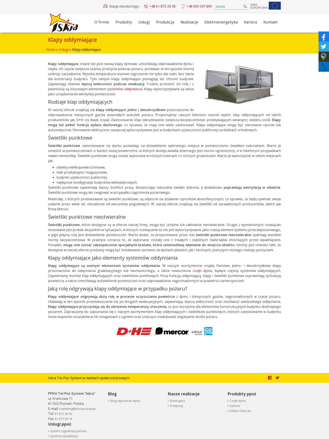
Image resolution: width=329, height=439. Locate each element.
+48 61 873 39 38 (162, 6)
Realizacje (189, 22)
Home (50, 49)
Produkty (123, 22)
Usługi (144, 22)
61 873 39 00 (63, 414)
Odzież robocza (240, 411)
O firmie (101, 22)
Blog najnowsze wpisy (125, 401)
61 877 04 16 (63, 419)
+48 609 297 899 (199, 6)
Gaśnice (235, 406)
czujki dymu (202, 270)
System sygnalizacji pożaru (68, 431)
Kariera (250, 22)
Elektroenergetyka (221, 22)
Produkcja (165, 22)
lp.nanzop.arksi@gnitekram (77, 409)
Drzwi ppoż (177, 401)
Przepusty (176, 406)
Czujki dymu (238, 401)
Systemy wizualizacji (64, 436)
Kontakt (270, 22)
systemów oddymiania (124, 89)
